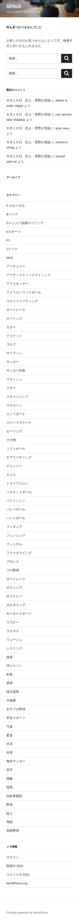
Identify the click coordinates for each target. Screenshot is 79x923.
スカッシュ (14, 379)
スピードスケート (19, 422)
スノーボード (15, 414)
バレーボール (15, 509)
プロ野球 (12, 570)
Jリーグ (11, 249)
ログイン (12, 857)
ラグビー (12, 622)
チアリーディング (19, 457)
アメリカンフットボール (23, 292)
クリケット (14, 336)
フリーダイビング (19, 553)
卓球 (9, 683)
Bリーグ (12, 214)
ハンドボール (15, 518)
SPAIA (13, 6)
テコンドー (14, 466)
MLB (9, 257)
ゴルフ (11, 344)
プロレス (12, 561)
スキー (11, 388)
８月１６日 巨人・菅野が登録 (28, 100)
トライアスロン (17, 483)
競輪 (9, 778)
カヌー (11, 327)
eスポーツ (13, 231)
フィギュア (14, 526)
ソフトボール (15, 448)
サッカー (12, 362)
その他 (11, 440)
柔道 (9, 735)
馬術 (9, 822)
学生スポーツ (15, 718)
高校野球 (12, 830)
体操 (9, 657)
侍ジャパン (14, 665)
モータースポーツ (19, 613)
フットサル (14, 544)
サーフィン (14, 353)
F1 (8, 240)
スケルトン (14, 405)
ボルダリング (15, 605)
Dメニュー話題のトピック (24, 223)
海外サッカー (15, 761)
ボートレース (15, 579)
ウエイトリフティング (22, 301)
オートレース (15, 309)
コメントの (17, 874)
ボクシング (14, 587)
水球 (9, 752)
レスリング (14, 648)
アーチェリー (15, 266)
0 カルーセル (15, 205)
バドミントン (15, 500)
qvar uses (62, 128)
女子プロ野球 (15, 709)
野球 (9, 804)
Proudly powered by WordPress (27, 912)
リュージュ (14, 639)
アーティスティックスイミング (28, 275)
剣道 (9, 674)
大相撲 (11, 700)
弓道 (9, 726)
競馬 (9, 787)
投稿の (14, 866)
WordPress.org (16, 883)
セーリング (14, 431)
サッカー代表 (15, 370)
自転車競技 (14, 796)
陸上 (9, 813)
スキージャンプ (17, 396)
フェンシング (15, 535)
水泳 (9, 743)
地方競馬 (12, 691)
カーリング (14, 318)
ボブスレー (14, 596)
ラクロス (12, 631)
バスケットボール (19, 492)
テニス (11, 474)
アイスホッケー (17, 283)
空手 (9, 770)
